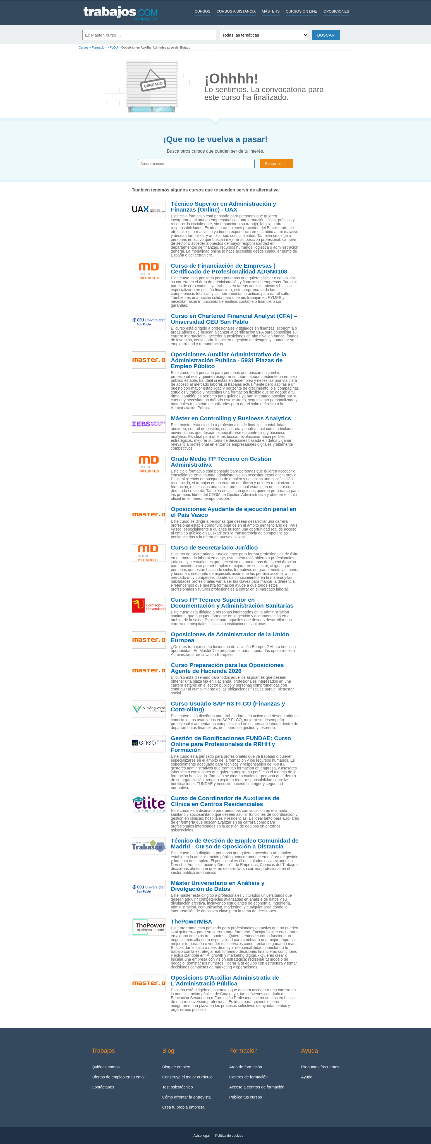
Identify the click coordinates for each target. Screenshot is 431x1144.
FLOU (114, 47)
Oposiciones (336, 11)
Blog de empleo (176, 1067)
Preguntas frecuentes (320, 1067)
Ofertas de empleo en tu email (118, 1077)
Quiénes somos (105, 1067)
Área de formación (245, 1067)
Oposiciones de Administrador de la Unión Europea (230, 637)
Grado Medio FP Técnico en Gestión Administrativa (221, 462)
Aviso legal (201, 1136)
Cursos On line (301, 11)
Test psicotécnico (177, 1087)
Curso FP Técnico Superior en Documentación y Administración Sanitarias (232, 603)
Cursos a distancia (236, 11)
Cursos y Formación (92, 47)
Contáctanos (103, 1087)
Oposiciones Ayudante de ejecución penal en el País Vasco (233, 512)
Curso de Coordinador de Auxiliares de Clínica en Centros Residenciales (225, 801)
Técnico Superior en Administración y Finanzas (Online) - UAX (223, 207)
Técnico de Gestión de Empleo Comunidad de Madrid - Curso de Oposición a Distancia (234, 844)
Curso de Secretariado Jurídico (214, 548)
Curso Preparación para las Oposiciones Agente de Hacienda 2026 (227, 668)
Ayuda (307, 1077)
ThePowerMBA (191, 921)
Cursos (202, 11)
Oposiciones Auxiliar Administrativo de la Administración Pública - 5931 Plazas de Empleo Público (228, 360)
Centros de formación (248, 1077)
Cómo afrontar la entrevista (186, 1097)
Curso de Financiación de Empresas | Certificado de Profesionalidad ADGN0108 (229, 269)
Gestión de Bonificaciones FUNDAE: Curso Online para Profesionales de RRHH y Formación (231, 744)
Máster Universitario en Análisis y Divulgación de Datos (217, 886)
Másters (271, 11)
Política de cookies (229, 1136)
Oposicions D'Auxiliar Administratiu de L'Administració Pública (225, 981)
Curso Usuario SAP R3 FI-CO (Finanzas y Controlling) (228, 707)
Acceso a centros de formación (256, 1087)
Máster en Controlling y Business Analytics (231, 418)
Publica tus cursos (245, 1097)
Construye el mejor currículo (187, 1077)
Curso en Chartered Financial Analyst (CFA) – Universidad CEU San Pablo (234, 319)
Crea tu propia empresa (183, 1107)
